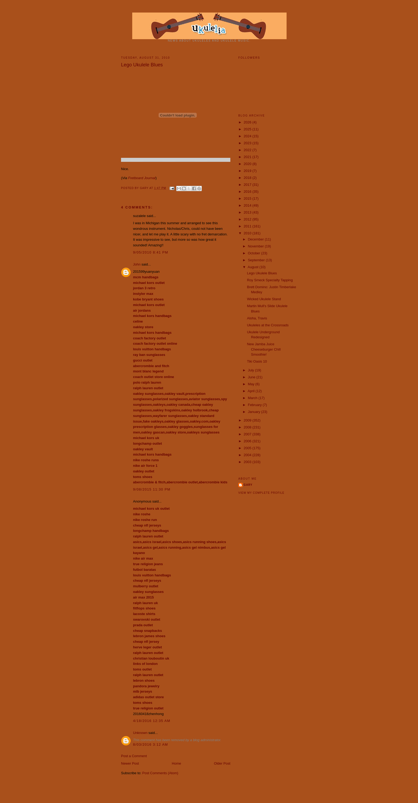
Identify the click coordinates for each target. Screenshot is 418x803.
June (252, 377)
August (253, 267)
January (254, 412)
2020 (248, 164)
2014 (248, 205)
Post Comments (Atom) (160, 773)
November (256, 246)
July (251, 370)
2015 (248, 198)
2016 (248, 192)
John (136, 264)
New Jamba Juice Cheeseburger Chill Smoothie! (263, 349)
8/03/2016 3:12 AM (150, 744)
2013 (248, 212)
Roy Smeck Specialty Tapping (270, 280)
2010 (248, 233)
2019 (248, 171)
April (252, 391)
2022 (248, 150)
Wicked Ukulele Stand (264, 299)
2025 (248, 129)
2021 (248, 157)
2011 (248, 226)
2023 (248, 143)
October (254, 253)
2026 (248, 122)
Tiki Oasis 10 (257, 361)
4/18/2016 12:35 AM (151, 721)
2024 (248, 136)
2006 (248, 441)
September (257, 260)
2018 (248, 178)
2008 (248, 427)
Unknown (140, 733)
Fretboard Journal (142, 178)
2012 (248, 219)
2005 (248, 448)
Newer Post (130, 763)
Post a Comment (134, 756)
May (251, 384)
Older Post (222, 763)
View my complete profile (261, 492)
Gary (145, 188)
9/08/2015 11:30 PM (152, 489)
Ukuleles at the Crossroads (267, 325)
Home (176, 763)
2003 (248, 462)
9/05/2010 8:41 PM (150, 252)
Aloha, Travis (257, 318)
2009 (248, 420)
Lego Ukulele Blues (262, 273)
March (253, 398)
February (255, 405)
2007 (248, 434)
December (256, 239)
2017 (248, 185)
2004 (248, 455)
